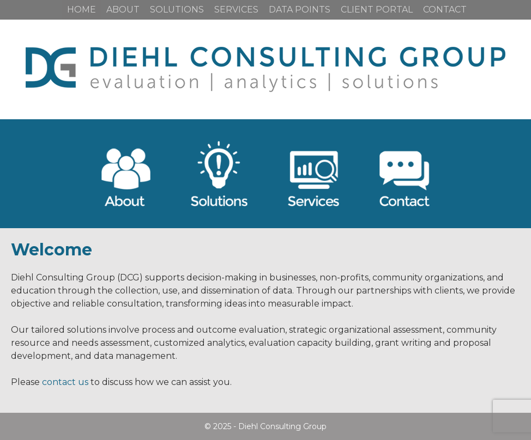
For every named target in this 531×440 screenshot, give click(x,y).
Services (236, 9)
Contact (445, 9)
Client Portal (377, 9)
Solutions (177, 9)
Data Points (299, 9)
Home (81, 9)
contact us (65, 382)
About (123, 9)
